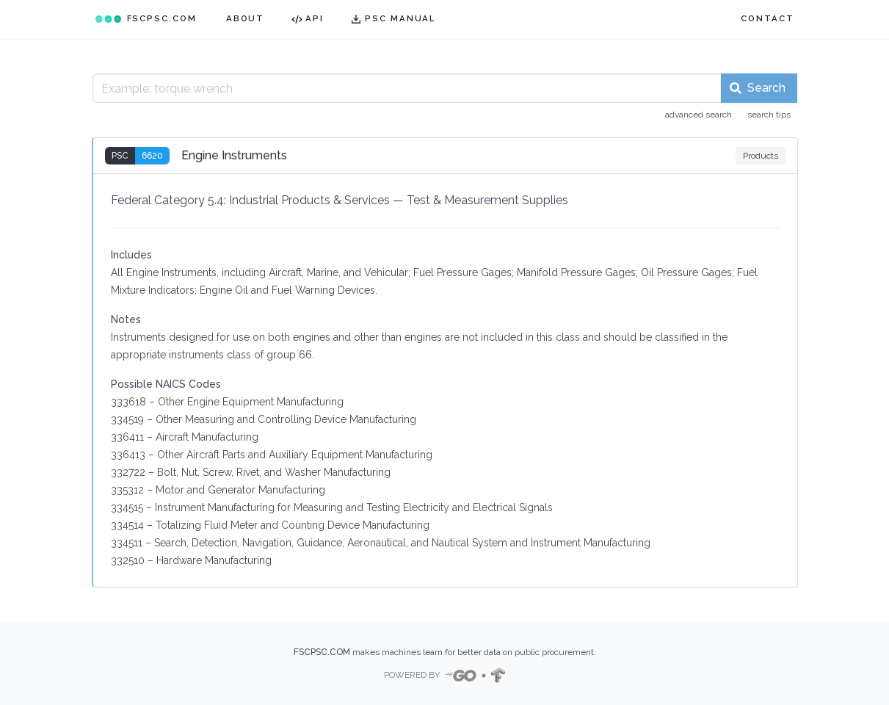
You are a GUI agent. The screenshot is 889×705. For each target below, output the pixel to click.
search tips (769, 114)
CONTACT (767, 18)
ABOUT (245, 18)
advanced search (698, 114)
